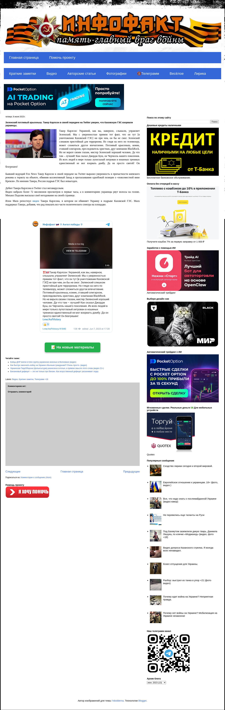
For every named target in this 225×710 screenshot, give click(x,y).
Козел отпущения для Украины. (180, 564)
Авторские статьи (81, 74)
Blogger (142, 700)
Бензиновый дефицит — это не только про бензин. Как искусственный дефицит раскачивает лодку (54, 371)
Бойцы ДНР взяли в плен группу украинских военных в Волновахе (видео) (43, 362)
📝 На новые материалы (72, 347)
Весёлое (177, 74)
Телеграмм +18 (41, 379)
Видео (52, 74)
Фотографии (116, 74)
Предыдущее (131, 471)
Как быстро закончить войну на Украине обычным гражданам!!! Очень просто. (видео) (48, 365)
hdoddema (118, 700)
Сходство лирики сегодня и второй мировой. (188, 466)
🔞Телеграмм (148, 74)
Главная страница (24, 58)
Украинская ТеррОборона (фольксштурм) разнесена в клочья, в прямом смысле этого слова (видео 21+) (57, 368)
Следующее (12, 471)
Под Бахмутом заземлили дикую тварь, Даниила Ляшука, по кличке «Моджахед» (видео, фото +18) (190, 534)
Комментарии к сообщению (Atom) (36, 477)
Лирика (200, 74)
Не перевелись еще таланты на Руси (183, 515)
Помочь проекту (62, 58)
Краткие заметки (22, 74)
